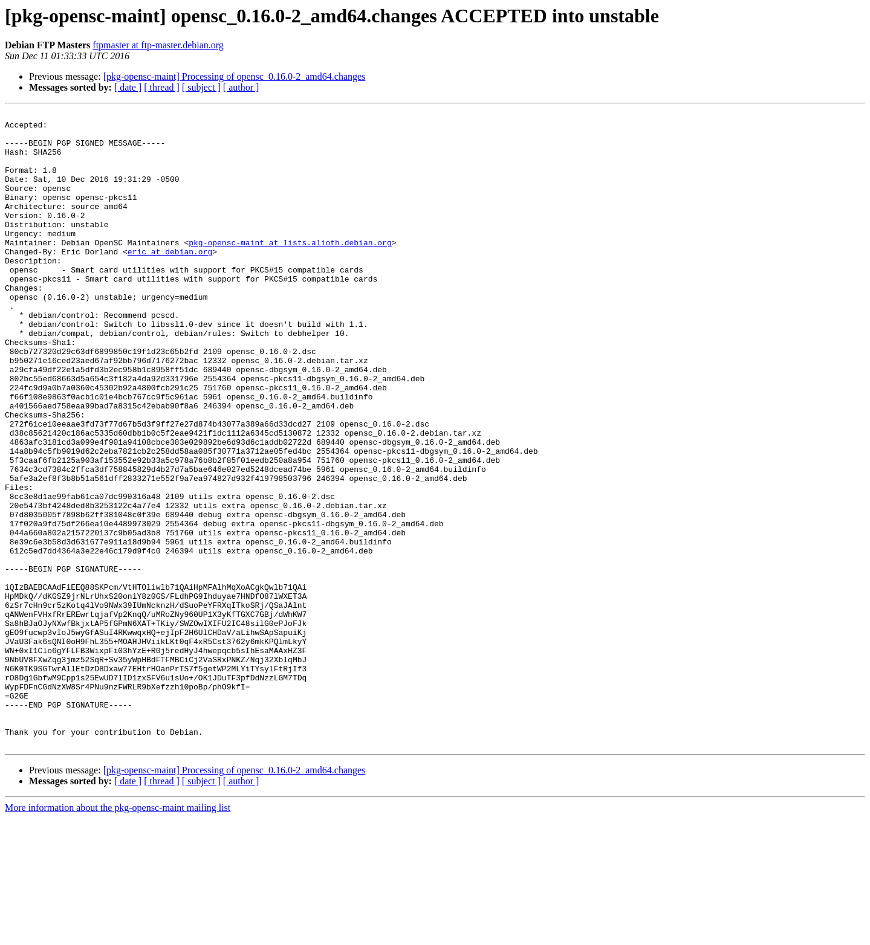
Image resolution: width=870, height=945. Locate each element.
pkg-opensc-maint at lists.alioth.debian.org (290, 269)
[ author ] (241, 87)
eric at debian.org (170, 280)
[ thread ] (162, 87)
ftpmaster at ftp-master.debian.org (158, 45)
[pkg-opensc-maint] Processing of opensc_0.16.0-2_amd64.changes (234, 76)
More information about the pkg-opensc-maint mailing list (117, 934)
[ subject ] (201, 87)
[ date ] (127, 87)
